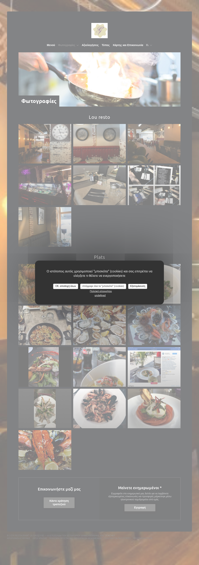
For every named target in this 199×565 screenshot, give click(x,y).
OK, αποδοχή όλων (65, 286)
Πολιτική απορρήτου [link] (101, 291)
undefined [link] (100, 295)
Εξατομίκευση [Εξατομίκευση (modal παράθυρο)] (137, 286)
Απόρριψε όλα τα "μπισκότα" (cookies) (103, 286)
